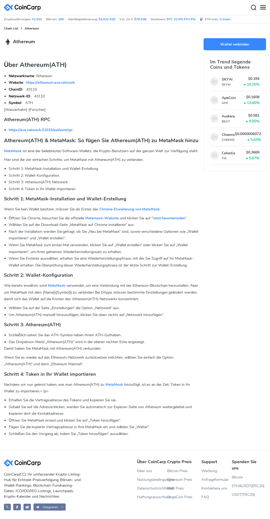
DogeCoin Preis (179, 497)
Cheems (228, 134)
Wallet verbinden (234, 44)
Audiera (228, 116)
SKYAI (227, 79)
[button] (49, 507)
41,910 (37, 19)
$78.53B (140, 19)
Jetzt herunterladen (169, 218)
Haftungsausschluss (152, 497)
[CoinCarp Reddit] (27, 507)
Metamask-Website (102, 218)
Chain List (11, 28)
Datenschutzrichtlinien (152, 488)
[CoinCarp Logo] (24, 7)
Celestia (228, 153)
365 (61, 19)
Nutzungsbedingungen (152, 479)
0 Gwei (226, 19)
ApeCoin (229, 97)
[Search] (253, 7)
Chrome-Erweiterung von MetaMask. (130, 209)
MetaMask (13, 151)
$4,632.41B (107, 19)
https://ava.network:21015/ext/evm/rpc (41, 129)
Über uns (144, 470)
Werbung (209, 470)
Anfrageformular (215, 479)
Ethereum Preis (179, 479)
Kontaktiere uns (214, 488)
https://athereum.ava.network (50, 82)
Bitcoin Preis (177, 470)
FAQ (205, 497)
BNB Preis (175, 488)
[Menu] (263, 7)
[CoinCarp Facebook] (17, 507)
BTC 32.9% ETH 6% (181, 19)
